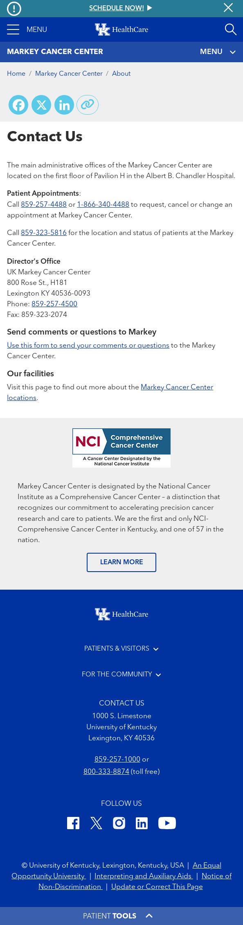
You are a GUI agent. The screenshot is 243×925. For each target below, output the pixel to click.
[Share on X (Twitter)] (41, 105)
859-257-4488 (44, 204)
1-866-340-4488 (103, 204)
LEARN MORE (121, 562)
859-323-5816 (44, 233)
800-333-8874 (106, 772)
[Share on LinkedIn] (64, 105)
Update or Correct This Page (157, 887)
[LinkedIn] (142, 824)
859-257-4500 (54, 304)
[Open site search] (230, 29)
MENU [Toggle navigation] (218, 52)
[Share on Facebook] (18, 105)
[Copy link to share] (87, 105)
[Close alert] (228, 8)
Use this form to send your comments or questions (88, 345)
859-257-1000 (117, 759)
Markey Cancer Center (69, 74)
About (121, 74)
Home (16, 74)
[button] (27, 29)
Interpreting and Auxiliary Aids (143, 876)
